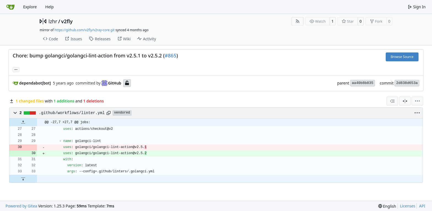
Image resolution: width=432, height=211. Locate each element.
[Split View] (405, 101)
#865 (171, 55)
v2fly (67, 21)
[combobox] (392, 101)
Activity (146, 38)
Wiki (124, 38)
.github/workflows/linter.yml (72, 113)
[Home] (10, 7)
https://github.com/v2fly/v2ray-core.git (85, 30)
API (422, 206)
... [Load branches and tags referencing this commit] (16, 69)
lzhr (52, 21)
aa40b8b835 (362, 83)
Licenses (407, 206)
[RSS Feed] (297, 21)
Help (49, 6)
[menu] (417, 101)
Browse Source (402, 56)
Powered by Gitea (21, 206)
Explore (30, 6)
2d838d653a (407, 83)
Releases (99, 38)
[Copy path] (108, 113)
